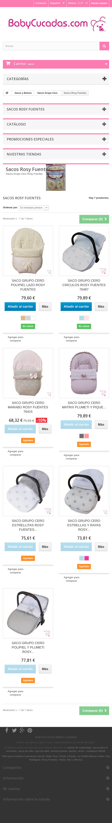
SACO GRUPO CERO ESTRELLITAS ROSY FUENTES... (28, 525)
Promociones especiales (30, 139)
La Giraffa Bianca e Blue (90, 756)
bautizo (73, 751)
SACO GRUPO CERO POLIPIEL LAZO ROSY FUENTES (28, 285)
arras (81, 751)
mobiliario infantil (96, 751)
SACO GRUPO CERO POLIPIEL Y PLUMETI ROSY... (28, 647)
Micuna (78, 759)
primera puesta (59, 751)
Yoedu (62, 759)
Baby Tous (52, 756)
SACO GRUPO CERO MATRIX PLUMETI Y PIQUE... (84, 405)
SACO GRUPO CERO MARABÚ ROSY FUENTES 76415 (28, 407)
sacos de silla (25, 751)
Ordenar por (10, 207)
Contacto (41, 3)
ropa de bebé (41, 751)
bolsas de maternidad (79, 747)
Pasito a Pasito (67, 756)
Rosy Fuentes (49, 759)
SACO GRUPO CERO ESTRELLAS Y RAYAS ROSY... (84, 525)
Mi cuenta (11, 788)
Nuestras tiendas (24, 154)
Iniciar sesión (99, 3)
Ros (69, 759)
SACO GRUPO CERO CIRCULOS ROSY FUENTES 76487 (84, 285)
